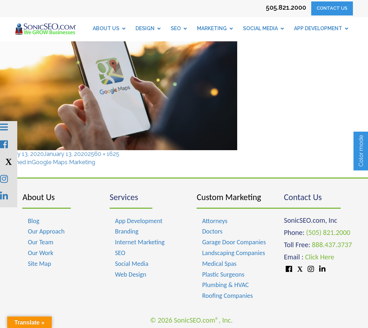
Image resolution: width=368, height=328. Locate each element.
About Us (38, 197)
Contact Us (332, 8)
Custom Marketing (229, 197)
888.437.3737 (332, 244)
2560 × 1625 (103, 154)
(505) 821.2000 (328, 232)
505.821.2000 (286, 7)
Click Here (319, 257)
